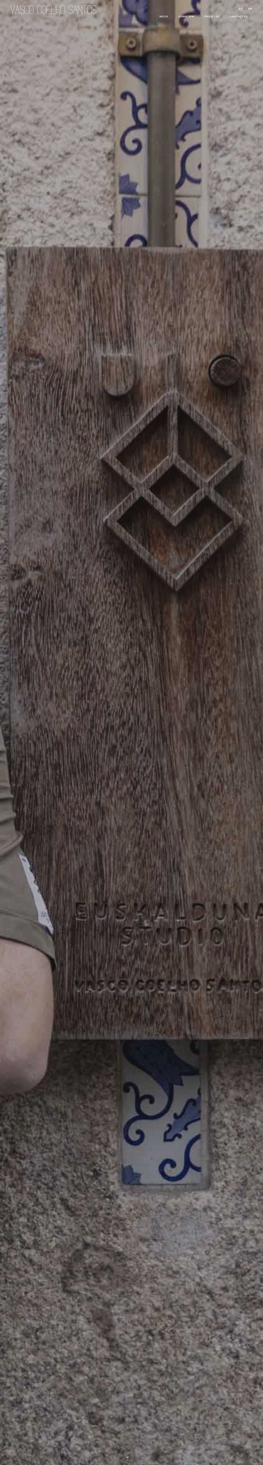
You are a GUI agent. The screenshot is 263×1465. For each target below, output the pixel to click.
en (250, 9)
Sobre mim (186, 16)
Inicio (163, 16)
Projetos (212, 16)
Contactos (239, 16)
